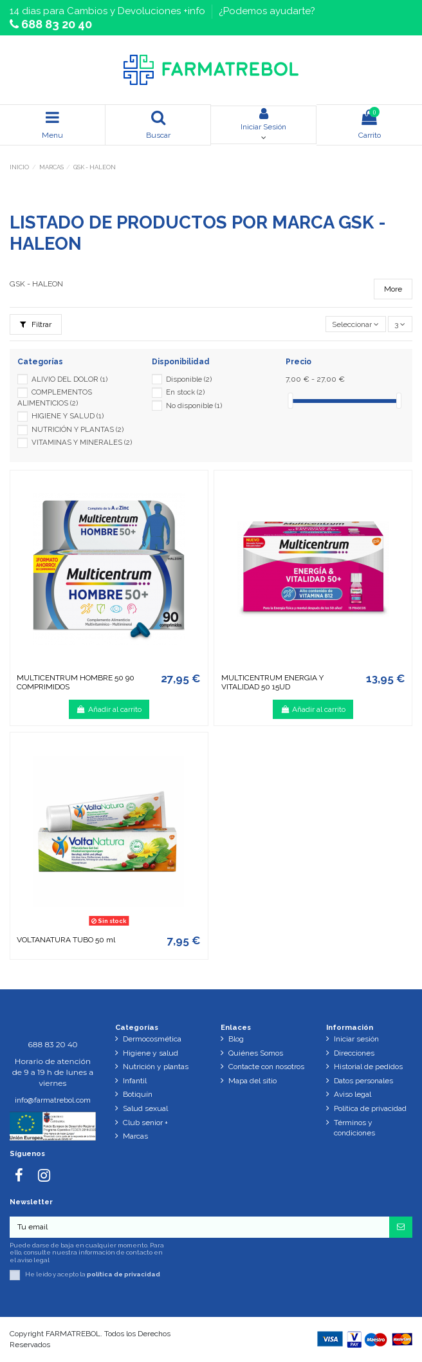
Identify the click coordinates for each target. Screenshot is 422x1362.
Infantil (135, 1080)
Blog (236, 1038)
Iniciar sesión (356, 1038)
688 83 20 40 (55, 24)
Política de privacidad (370, 1108)
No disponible (194, 405)
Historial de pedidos (368, 1066)
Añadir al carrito (109, 709)
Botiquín (137, 1094)
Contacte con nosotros (266, 1066)
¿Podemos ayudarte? (267, 11)
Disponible (189, 379)
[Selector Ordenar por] (356, 324)
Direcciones (354, 1053)
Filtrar (35, 324)
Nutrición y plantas (155, 1066)
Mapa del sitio (252, 1080)
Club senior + (145, 1122)
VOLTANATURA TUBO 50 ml (66, 939)
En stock (185, 391)
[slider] (290, 401)
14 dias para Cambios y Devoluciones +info (109, 11)
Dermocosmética (152, 1038)
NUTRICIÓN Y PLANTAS (78, 429)
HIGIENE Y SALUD (68, 415)
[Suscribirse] (400, 1227)
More (393, 289)
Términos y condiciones (354, 1128)
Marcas (135, 1136)
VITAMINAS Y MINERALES (82, 442)
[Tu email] (199, 1227)
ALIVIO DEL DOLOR (69, 379)
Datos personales (363, 1080)
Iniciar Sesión (263, 119)
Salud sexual (145, 1108)
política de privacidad (123, 1274)
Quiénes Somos (255, 1053)
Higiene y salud (150, 1053)
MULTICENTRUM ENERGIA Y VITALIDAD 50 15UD (272, 682)
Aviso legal (352, 1094)
